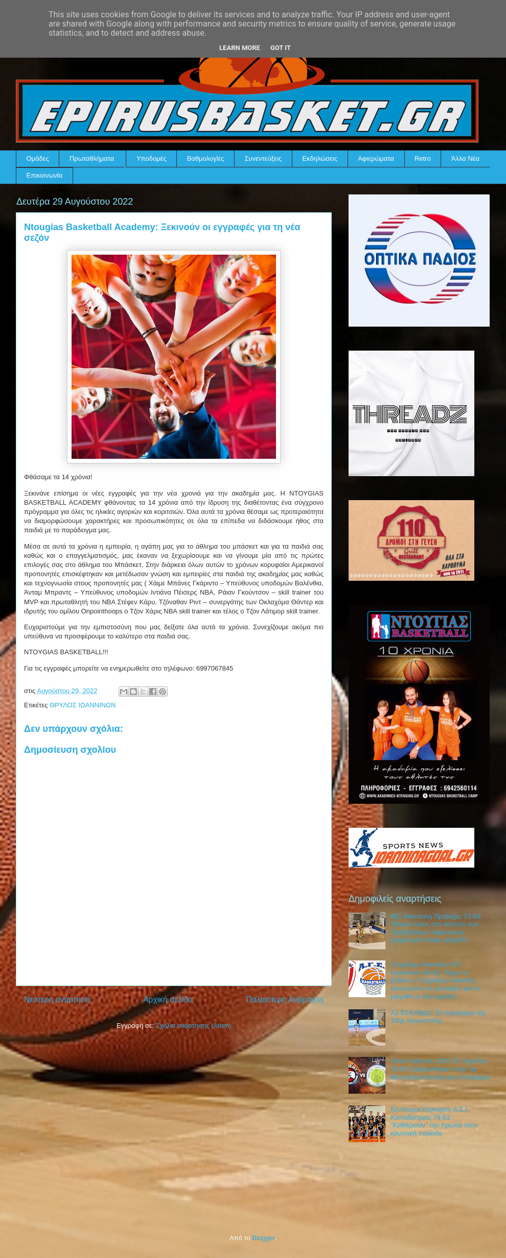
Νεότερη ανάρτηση (57, 999)
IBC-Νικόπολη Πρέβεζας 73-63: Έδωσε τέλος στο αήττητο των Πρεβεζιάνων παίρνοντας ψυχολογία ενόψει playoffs (436, 928)
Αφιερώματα (376, 158)
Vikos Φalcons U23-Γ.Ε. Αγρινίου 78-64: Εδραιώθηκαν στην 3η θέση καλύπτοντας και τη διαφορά (440, 1068)
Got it (280, 48)
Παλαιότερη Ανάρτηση (285, 999)
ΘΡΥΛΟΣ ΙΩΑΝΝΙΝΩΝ (83, 705)
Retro (423, 158)
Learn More (239, 48)
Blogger (263, 1238)
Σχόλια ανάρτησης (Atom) (193, 1025)
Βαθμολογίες (205, 158)
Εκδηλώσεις (319, 158)
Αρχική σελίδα (168, 999)
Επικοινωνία (45, 175)
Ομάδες (38, 158)
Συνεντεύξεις (263, 158)
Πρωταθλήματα (92, 158)
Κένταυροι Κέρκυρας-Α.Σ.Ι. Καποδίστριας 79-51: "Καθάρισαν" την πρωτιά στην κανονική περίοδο (434, 1121)
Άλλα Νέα (465, 158)
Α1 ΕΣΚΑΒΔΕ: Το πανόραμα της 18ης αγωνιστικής (438, 1017)
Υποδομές (151, 158)
